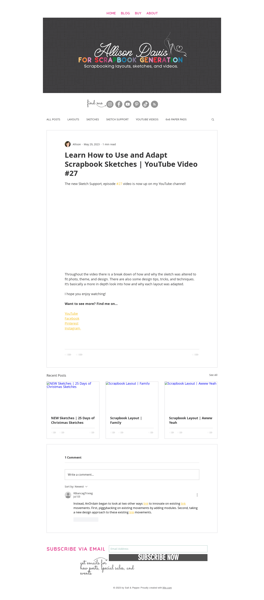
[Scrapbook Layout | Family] (132, 396)
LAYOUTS (73, 119)
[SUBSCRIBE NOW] (158, 557)
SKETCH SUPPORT (117, 119)
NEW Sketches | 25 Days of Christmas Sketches (73, 420)
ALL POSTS (53, 119)
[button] (213, 119)
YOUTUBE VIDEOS (147, 119)
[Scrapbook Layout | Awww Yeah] (191, 396)
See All (213, 375)
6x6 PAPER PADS (176, 119)
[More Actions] (197, 495)
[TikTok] (145, 104)
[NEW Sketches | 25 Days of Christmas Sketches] (73, 396)
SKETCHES (92, 119)
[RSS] (154, 104)
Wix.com (167, 587)
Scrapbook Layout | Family (126, 420)
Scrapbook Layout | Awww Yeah (190, 420)
